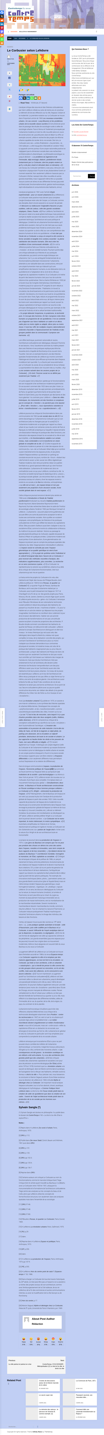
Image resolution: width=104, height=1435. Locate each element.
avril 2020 (75, 375)
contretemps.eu (81, 135)
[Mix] (2, 35)
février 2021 (76, 345)
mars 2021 (75, 340)
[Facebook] (20, 98)
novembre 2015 (77, 444)
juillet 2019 (75, 399)
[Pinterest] (2, 28)
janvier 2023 (76, 286)
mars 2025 (75, 226)
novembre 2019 (77, 394)
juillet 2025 (75, 217)
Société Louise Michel (81, 132)
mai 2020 (75, 370)
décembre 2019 (77, 389)
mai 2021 (75, 330)
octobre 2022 (76, 296)
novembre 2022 (77, 291)
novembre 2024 (77, 236)
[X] (24, 98)
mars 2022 (75, 310)
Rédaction (10, 59)
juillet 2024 (75, 246)
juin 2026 (75, 192)
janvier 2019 (76, 414)
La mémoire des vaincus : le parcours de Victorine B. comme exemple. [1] (48, 1412)
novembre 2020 (77, 355)
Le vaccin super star (46, 1395)
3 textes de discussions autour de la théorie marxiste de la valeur (49, 1383)
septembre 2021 (77, 320)
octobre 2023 (76, 266)
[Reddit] (2, 20)
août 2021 (75, 325)
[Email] (35, 98)
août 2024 (75, 241)
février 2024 (76, 261)
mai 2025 (75, 222)
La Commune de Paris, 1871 (86, 1381)
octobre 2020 (76, 360)
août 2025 (75, 212)
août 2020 (75, 365)
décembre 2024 (77, 231)
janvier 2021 (76, 350)
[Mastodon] (2, 32)
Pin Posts (75, 157)
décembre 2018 (77, 419)
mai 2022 (75, 305)
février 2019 (76, 409)
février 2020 (76, 384)
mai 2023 (75, 276)
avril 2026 (75, 197)
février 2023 (76, 281)
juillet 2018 (75, 429)
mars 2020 (75, 379)
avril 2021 (75, 335)
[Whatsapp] (32, 98)
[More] (39, 98)
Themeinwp (48, 1432)
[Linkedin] (28, 98)
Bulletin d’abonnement (28, 31)
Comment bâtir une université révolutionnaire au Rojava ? (85, 1412)
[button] (96, 32)
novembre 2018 (77, 424)
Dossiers (14, 31)
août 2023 (75, 271)
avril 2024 (75, 256)
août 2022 (75, 300)
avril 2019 (75, 404)
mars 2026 (75, 202)
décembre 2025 (77, 207)
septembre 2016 (77, 439)
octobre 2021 (76, 315)
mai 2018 (75, 434)
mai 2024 (75, 251)
